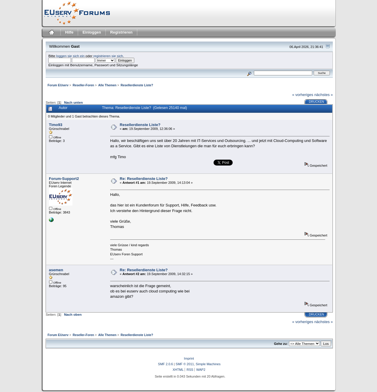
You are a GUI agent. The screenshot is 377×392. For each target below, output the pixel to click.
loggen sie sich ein (70, 56)
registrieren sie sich (108, 56)
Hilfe (69, 32)
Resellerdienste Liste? (140, 125)
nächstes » (323, 94)
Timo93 (55, 125)
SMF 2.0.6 (165, 364)
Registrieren (121, 32)
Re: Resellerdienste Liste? (144, 178)
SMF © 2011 (185, 364)
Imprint (189, 358)
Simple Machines (208, 364)
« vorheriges (302, 94)
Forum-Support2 (64, 178)
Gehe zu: (281, 343)
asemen (56, 270)
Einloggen (91, 32)
